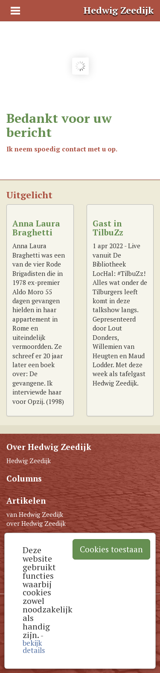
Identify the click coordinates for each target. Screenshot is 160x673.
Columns (24, 478)
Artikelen (26, 500)
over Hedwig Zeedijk (36, 523)
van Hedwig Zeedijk (34, 514)
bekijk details (34, 646)
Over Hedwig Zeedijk (48, 446)
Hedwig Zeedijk (28, 460)
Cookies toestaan (111, 549)
